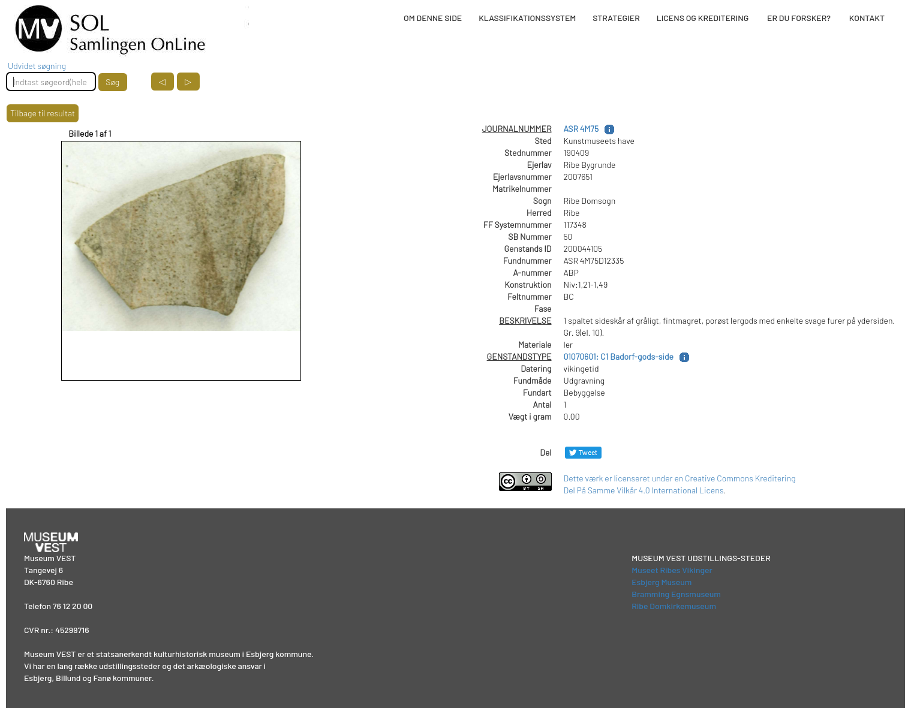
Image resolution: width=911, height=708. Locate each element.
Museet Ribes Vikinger (672, 570)
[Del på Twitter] (583, 452)
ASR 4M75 (581, 128)
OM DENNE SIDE (433, 18)
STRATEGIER (616, 18)
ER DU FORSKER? (799, 18)
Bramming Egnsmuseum (676, 594)
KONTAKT (867, 18)
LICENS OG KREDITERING (703, 18)
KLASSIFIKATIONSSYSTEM (527, 18)
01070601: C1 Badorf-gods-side (619, 356)
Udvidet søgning (37, 66)
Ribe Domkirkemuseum (674, 606)
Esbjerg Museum (661, 582)
